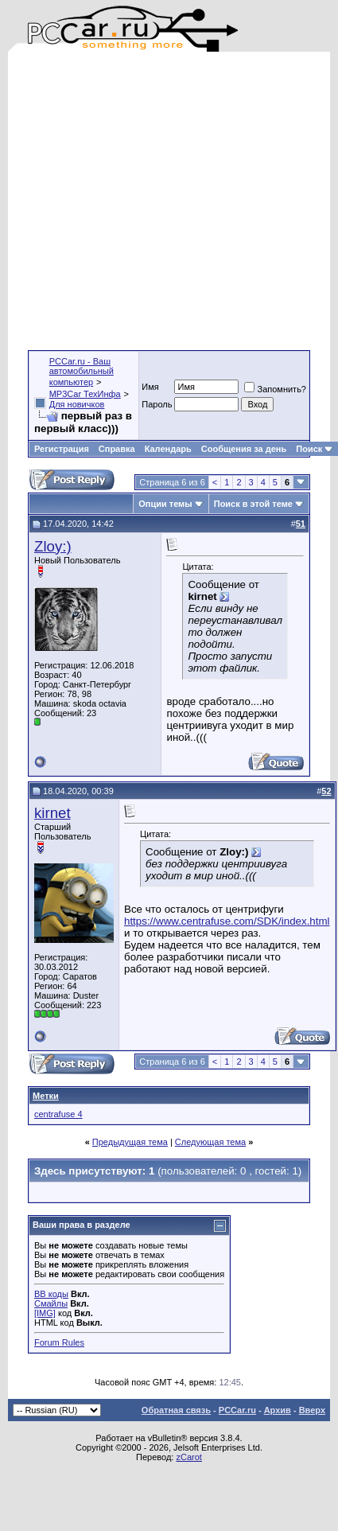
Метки (46, 1096)
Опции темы (165, 503)
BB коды (51, 1294)
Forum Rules (59, 1342)
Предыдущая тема (130, 1142)
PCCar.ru (237, 1410)
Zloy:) (53, 546)
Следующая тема (210, 1142)
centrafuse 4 (58, 1114)
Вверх (312, 1410)
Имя (150, 387)
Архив (277, 1410)
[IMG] (45, 1313)
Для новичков (77, 404)
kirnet (52, 812)
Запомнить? (275, 389)
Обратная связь (176, 1410)
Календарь (168, 449)
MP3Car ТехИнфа (85, 394)
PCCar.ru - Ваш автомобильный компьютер (81, 371)
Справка (117, 449)
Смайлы (51, 1303)
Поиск (314, 449)
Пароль (157, 404)
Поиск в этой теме (253, 503)
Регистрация (61, 449)
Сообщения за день (243, 449)
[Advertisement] (149, 201)
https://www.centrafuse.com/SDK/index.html (227, 921)
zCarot (188, 1457)
